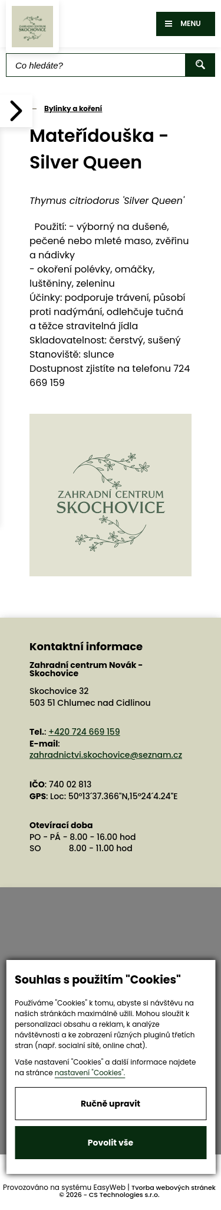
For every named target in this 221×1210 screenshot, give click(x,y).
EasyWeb (110, 1187)
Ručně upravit (110, 1104)
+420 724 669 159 (84, 732)
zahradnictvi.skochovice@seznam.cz (105, 755)
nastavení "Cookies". (90, 1073)
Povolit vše (110, 1143)
